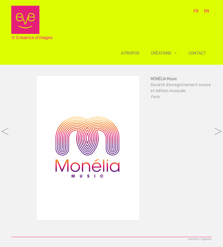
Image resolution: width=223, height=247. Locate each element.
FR (196, 11)
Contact (197, 53)
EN (206, 11)
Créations (167, 53)
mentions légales (199, 239)
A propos (130, 53)
